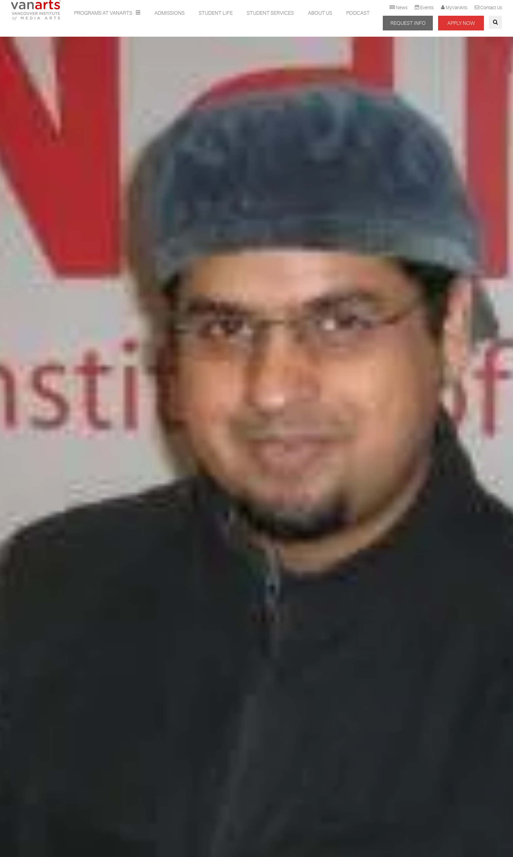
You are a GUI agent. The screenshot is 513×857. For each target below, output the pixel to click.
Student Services (270, 13)
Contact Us (491, 7)
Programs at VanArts (103, 13)
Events (426, 7)
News (401, 7)
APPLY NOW (461, 23)
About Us (320, 13)
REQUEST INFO (408, 23)
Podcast (358, 13)
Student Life (216, 13)
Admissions (169, 13)
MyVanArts (456, 7)
